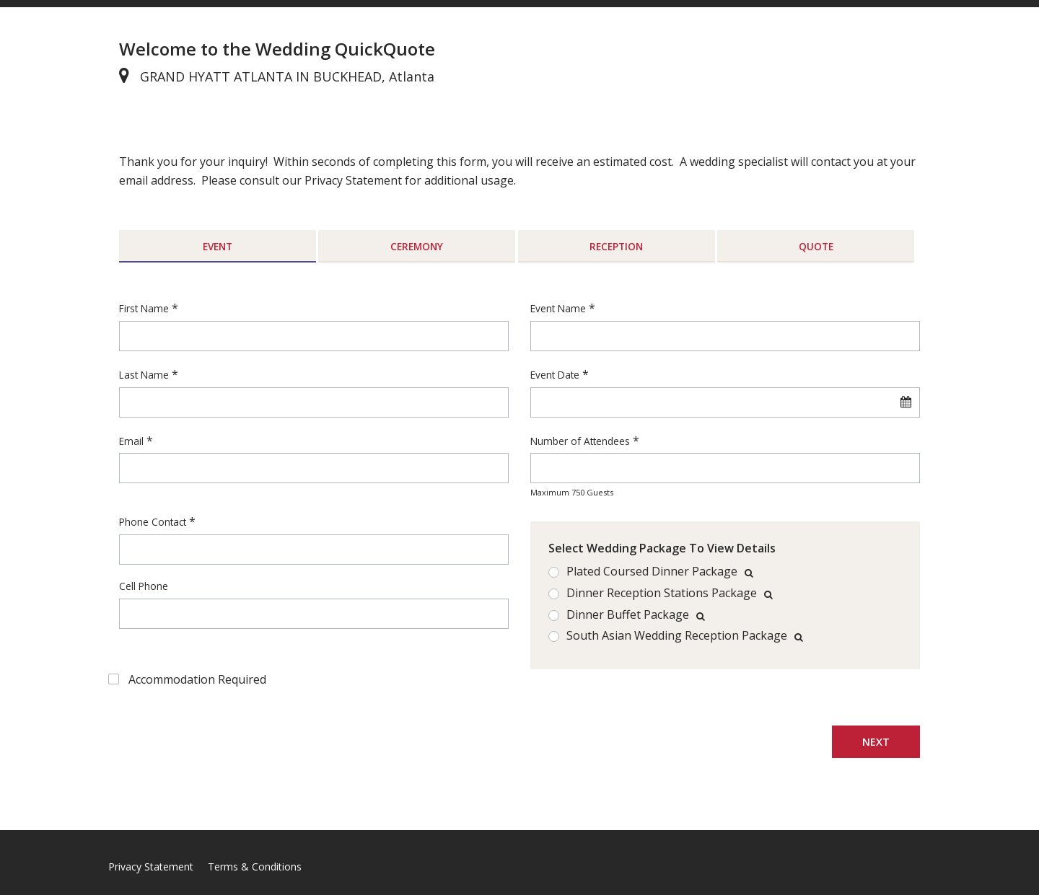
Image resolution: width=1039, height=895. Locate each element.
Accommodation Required (197, 679)
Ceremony (416, 246)
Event (217, 246)
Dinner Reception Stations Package (661, 593)
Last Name (144, 375)
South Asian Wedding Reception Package (676, 636)
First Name (144, 308)
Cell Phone (143, 586)
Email (131, 441)
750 (577, 492)
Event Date (554, 375)
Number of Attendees (580, 441)
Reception (616, 246)
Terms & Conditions (255, 866)
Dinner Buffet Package (627, 615)
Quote (816, 246)
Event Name (558, 308)
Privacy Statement (150, 866)
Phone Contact (152, 522)
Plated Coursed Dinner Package (651, 571)
